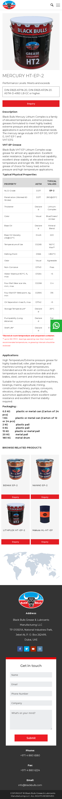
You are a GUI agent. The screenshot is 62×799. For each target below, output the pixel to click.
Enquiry (31, 103)
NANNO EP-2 (40, 485)
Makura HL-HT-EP (42, 530)
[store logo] (9, 4)
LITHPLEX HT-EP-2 (14, 530)
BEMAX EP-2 (10, 485)
